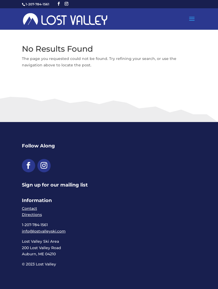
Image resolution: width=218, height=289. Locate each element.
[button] (59, 4)
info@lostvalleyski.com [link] (44, 231)
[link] (65, 18)
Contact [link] (29, 208)
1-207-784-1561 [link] (37, 4)
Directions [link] (32, 214)
